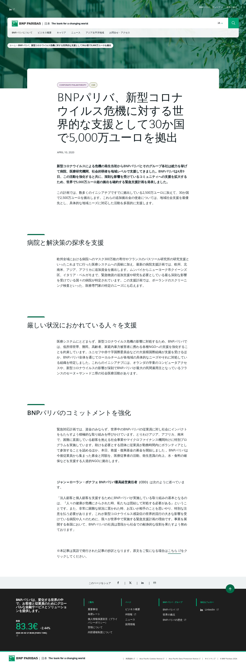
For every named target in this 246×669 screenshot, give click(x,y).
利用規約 (129, 658)
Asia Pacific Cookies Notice (150, 658)
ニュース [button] (75, 33)
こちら (172, 550)
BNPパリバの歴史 (173, 619)
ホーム (13, 45)
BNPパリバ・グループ (209, 7)
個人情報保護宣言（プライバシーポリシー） (102, 620)
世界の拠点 (231, 7)
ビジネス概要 (132, 609)
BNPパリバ (169, 609)
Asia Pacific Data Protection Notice (183, 658)
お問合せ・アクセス (119, 33)
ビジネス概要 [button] (44, 33)
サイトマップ (210, 658)
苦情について (95, 627)
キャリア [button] (61, 33)
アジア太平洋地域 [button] (95, 33)
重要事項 (93, 609)
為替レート (94, 614)
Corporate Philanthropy (72, 85)
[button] (220, 23)
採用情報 (130, 624)
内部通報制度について (100, 632)
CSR (93, 85)
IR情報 (129, 614)
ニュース (130, 619)
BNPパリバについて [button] (22, 33)
